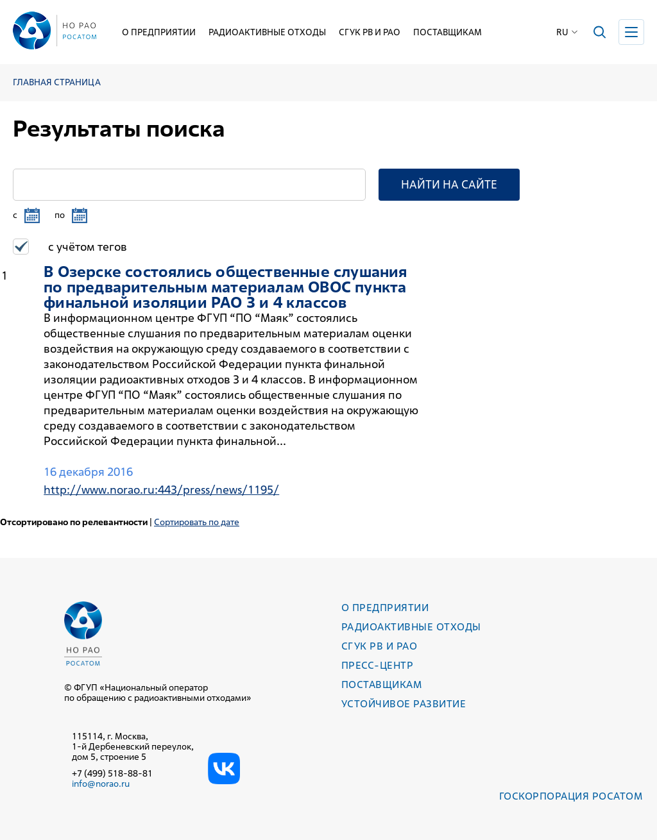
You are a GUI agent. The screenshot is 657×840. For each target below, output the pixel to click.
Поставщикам (447, 32)
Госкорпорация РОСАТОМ (570, 796)
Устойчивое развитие (403, 703)
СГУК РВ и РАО (369, 32)
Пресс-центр (377, 665)
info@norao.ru (101, 783)
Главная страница (57, 82)
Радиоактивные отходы (267, 32)
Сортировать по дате (196, 522)
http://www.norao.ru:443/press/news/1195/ (161, 489)
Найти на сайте (449, 184)
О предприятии (159, 32)
